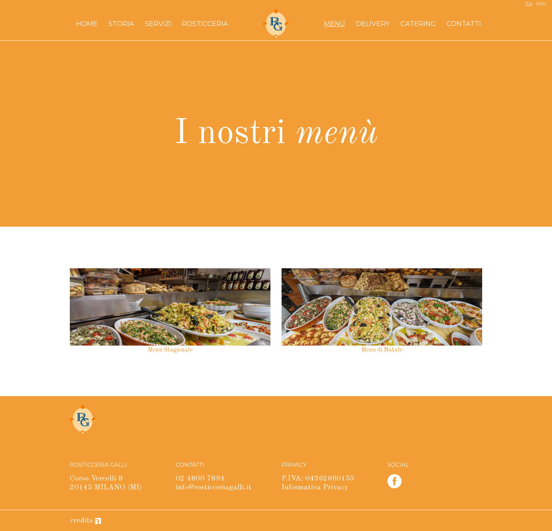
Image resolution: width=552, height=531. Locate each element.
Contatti (464, 24)
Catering (418, 24)
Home (87, 24)
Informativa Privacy (315, 487)
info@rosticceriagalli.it (213, 487)
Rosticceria (205, 24)
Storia (121, 24)
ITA (528, 3)
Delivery (373, 24)
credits (85, 520)
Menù (334, 24)
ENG (541, 3)
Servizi (158, 24)
